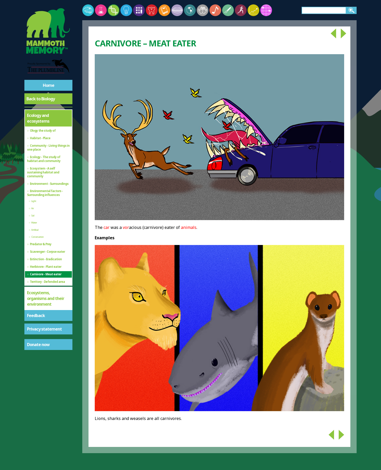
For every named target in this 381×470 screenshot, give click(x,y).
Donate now (38, 344)
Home (48, 85)
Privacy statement (44, 329)
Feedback (36, 315)
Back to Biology (40, 99)
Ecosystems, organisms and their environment (45, 298)
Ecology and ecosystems (38, 118)
